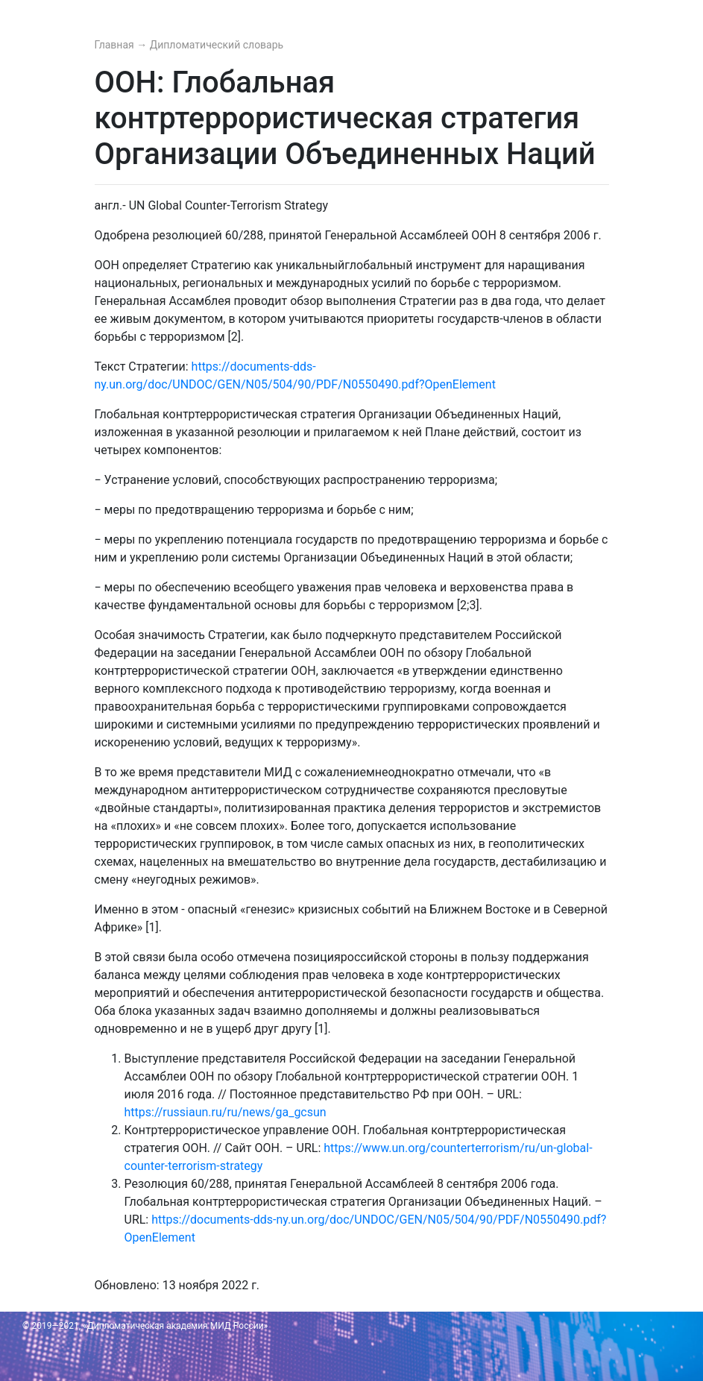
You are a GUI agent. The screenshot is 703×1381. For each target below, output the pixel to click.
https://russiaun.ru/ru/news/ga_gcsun (225, 1112)
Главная (116, 45)
